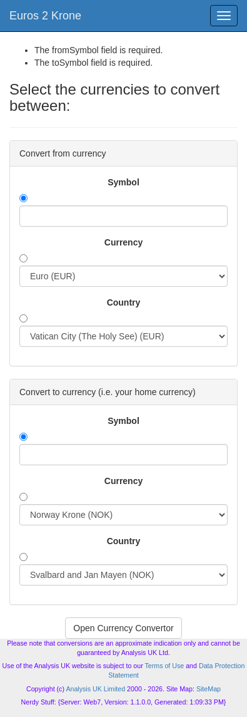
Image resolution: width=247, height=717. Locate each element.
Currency (123, 242)
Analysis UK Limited (95, 689)
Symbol (123, 182)
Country (124, 302)
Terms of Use (164, 665)
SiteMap (208, 689)
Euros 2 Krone (45, 15)
